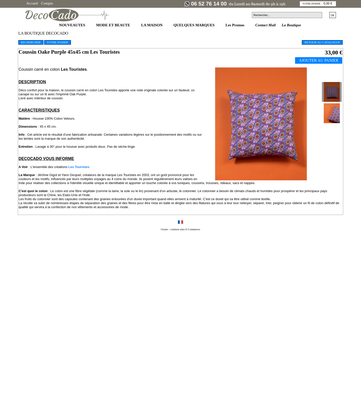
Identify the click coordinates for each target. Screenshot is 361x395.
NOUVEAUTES (72, 25)
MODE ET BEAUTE (113, 25)
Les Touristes (78, 167)
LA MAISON (152, 25)
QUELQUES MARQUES (194, 25)
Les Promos (235, 25)
